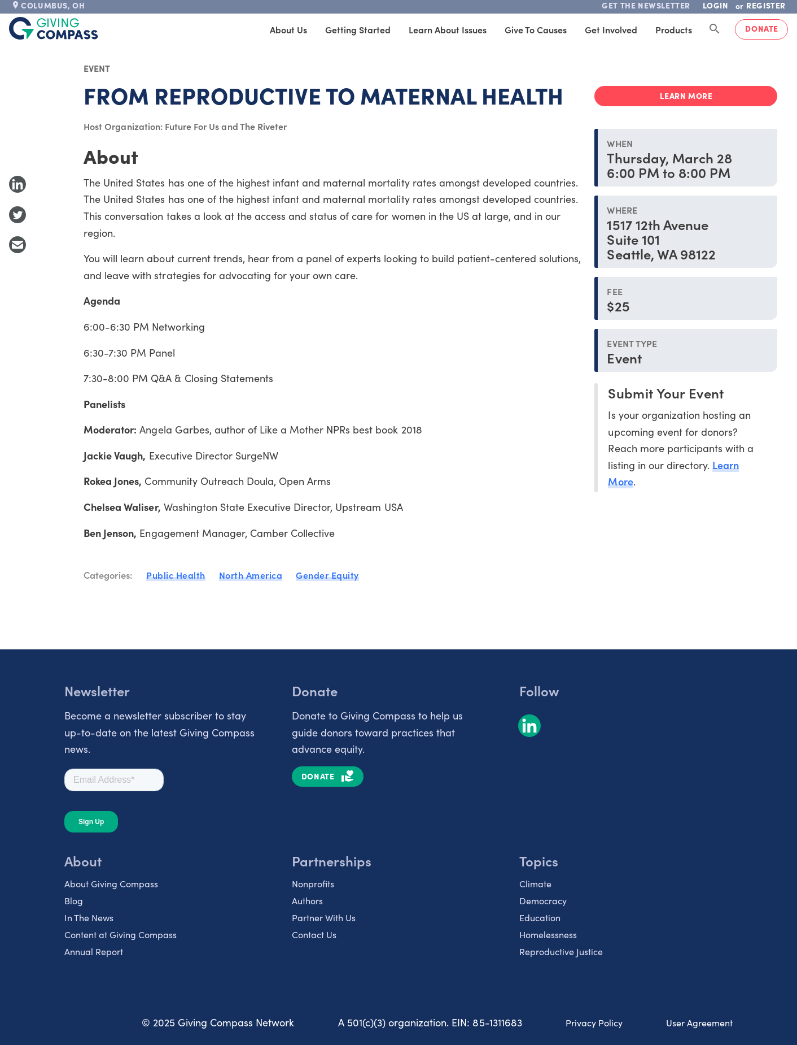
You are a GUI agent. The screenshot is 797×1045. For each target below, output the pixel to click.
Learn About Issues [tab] (448, 29)
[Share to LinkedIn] (17, 184)
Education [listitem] (539, 917)
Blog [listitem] (73, 900)
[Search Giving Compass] (714, 29)
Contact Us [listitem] (314, 934)
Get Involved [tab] (611, 29)
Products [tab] (673, 29)
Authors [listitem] (307, 900)
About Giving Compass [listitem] (111, 883)
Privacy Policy (594, 1022)
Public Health (175, 575)
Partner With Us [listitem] (324, 917)
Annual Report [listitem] (93, 951)
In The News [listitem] (88, 917)
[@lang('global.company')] (53, 28)
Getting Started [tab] (358, 29)
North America (251, 575)
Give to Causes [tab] (536, 29)
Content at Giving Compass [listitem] (120, 934)
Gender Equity (327, 575)
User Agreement (699, 1022)
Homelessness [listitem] (548, 934)
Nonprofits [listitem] (313, 883)
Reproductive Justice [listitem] (561, 951)
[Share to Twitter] (17, 214)
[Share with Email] (17, 244)
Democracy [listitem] (543, 900)
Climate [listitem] (535, 883)
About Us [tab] (288, 29)
